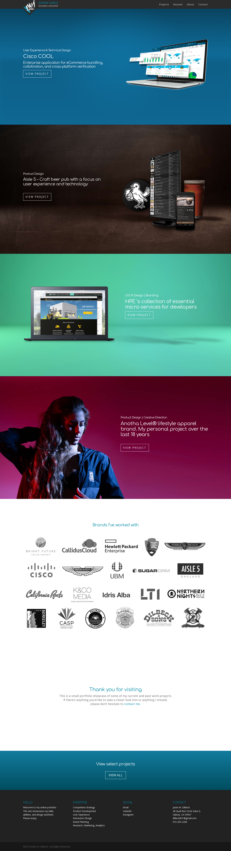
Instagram (128, 814)
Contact (203, 4)
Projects (164, 4)
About (190, 4)
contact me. (132, 704)
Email (125, 807)
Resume (178, 4)
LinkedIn (127, 811)
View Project (37, 73)
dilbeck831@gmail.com (185, 818)
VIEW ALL (116, 775)
